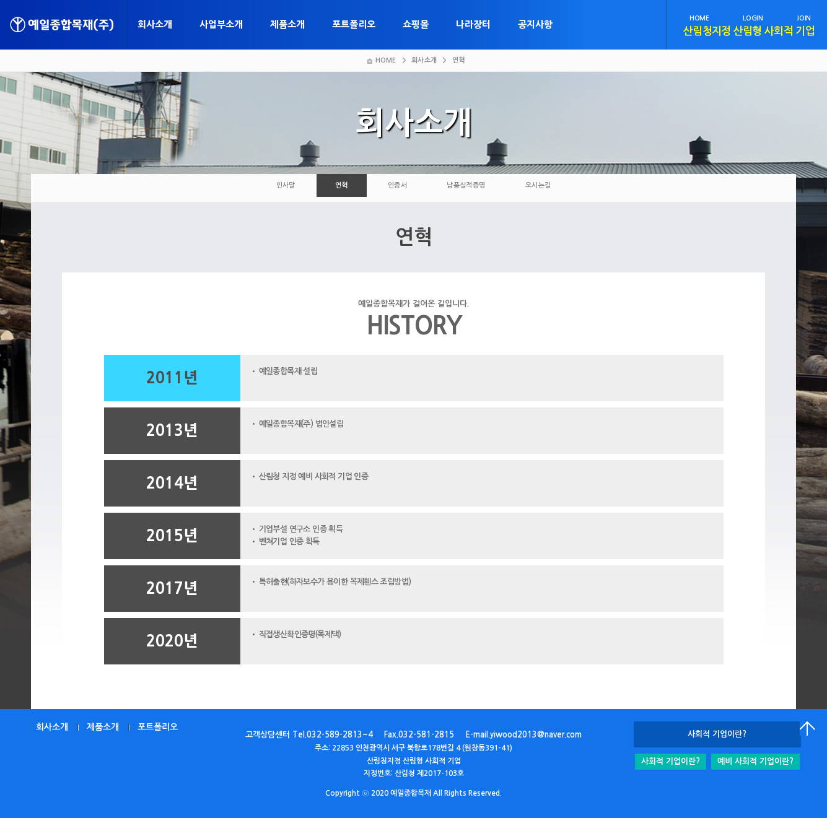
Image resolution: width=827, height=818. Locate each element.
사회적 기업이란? (670, 761)
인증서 (397, 185)
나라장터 (473, 24)
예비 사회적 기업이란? (755, 761)
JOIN (804, 18)
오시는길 (538, 185)
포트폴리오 (353, 24)
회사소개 (155, 24)
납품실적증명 (466, 185)
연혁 (341, 185)
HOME (699, 18)
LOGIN (753, 18)
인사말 (285, 185)
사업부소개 (221, 24)
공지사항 (535, 24)
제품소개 (287, 24)
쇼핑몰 (416, 24)
